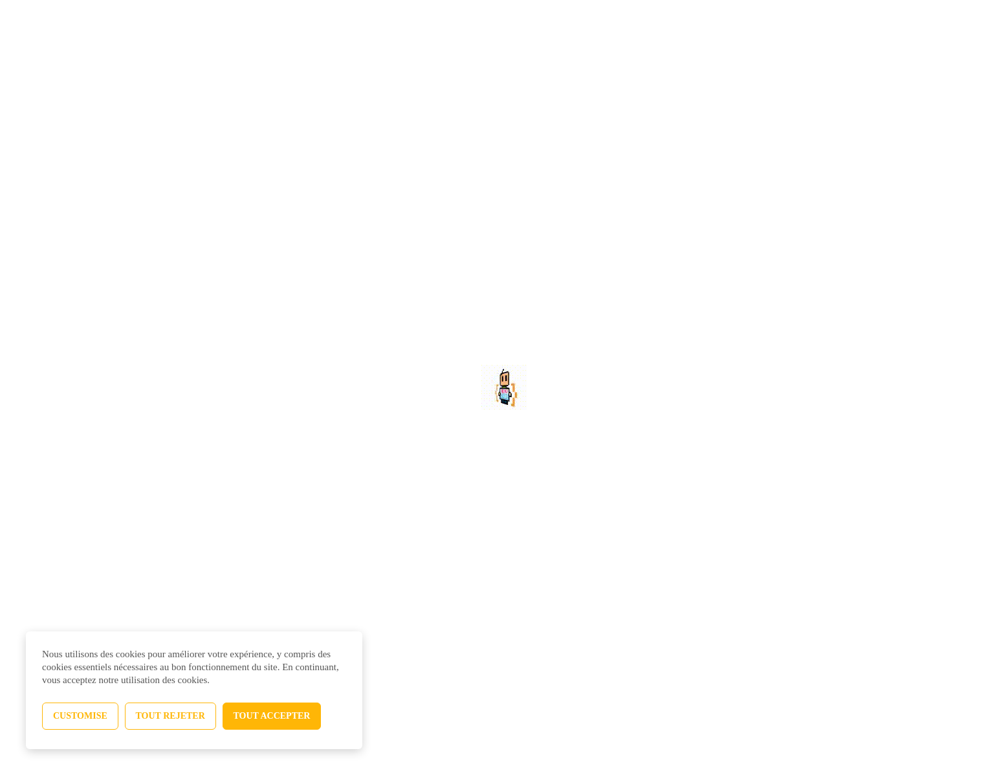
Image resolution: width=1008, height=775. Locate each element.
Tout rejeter (170, 716)
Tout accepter (272, 716)
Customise (80, 716)
